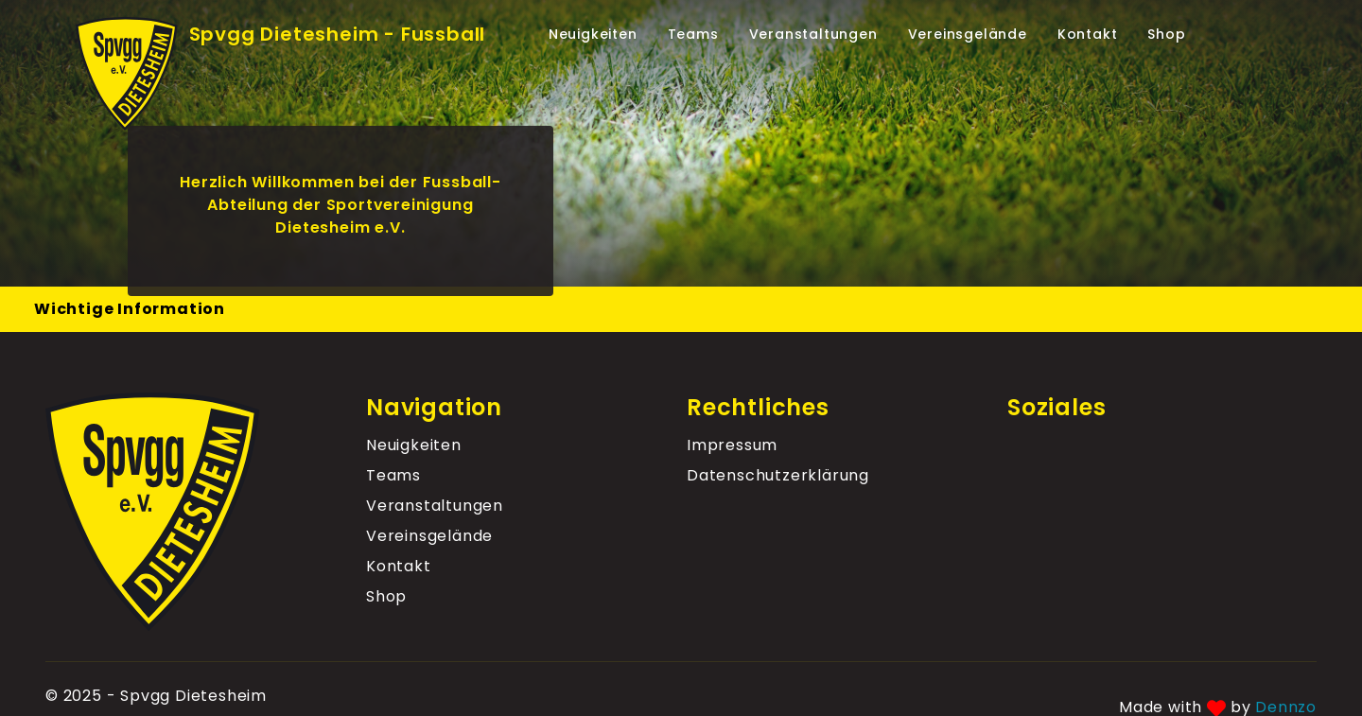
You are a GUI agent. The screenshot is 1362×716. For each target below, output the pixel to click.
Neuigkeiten (593, 34)
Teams (693, 34)
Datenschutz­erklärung (778, 475)
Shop (1166, 34)
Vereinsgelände (967, 34)
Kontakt (1087, 34)
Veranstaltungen (813, 34)
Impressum (732, 445)
